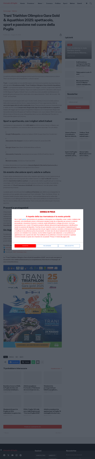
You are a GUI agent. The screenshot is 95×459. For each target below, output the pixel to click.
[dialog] (47, 229)
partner (24, 219)
